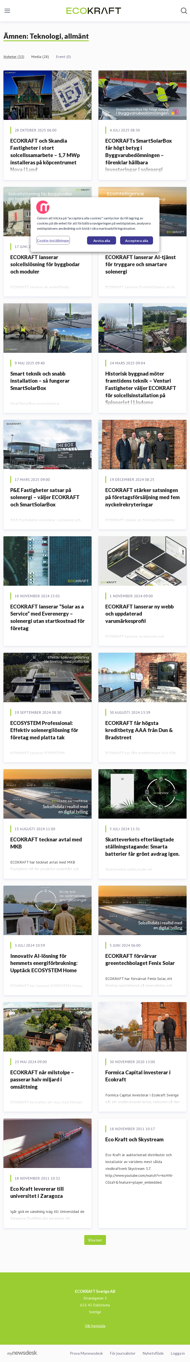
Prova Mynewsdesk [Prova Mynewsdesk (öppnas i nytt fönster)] (86, 1353)
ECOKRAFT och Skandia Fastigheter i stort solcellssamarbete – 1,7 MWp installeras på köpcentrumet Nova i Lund (45, 155)
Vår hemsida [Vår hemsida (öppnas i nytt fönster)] (95, 1325)
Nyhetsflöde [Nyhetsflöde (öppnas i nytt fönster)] (153, 1353)
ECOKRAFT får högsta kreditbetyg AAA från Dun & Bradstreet (139, 730)
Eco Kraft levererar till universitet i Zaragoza (37, 1192)
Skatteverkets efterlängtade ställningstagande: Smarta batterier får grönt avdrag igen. (142, 846)
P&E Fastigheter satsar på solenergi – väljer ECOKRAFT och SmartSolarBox (45, 497)
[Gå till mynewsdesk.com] (22, 1353)
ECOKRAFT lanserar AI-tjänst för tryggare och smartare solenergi (140, 264)
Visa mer (95, 1240)
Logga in (178, 1353)
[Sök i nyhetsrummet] (184, 10)
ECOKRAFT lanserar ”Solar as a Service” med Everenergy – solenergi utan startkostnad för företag (47, 617)
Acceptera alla (136, 240)
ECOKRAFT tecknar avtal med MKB (46, 843)
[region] (95, 224)
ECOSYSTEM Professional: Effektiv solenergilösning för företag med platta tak (44, 730)
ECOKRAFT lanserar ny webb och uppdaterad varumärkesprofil (139, 613)
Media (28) (40, 56)
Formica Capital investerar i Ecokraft (138, 1076)
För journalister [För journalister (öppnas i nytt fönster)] (123, 1353)
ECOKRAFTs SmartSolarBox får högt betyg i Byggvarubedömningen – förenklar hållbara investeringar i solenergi (138, 155)
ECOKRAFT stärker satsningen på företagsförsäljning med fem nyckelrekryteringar (142, 497)
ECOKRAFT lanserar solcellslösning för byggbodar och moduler (45, 264)
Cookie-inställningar (53, 240)
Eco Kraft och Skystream (134, 1139)
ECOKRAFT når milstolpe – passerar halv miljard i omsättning (42, 1079)
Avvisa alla (101, 240)
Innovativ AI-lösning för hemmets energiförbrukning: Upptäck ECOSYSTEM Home (44, 963)
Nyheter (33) (13, 56)
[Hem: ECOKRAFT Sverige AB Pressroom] (93, 11)
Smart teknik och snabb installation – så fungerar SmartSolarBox (40, 380)
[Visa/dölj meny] (7, 10)
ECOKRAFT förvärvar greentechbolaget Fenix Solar (140, 959)
